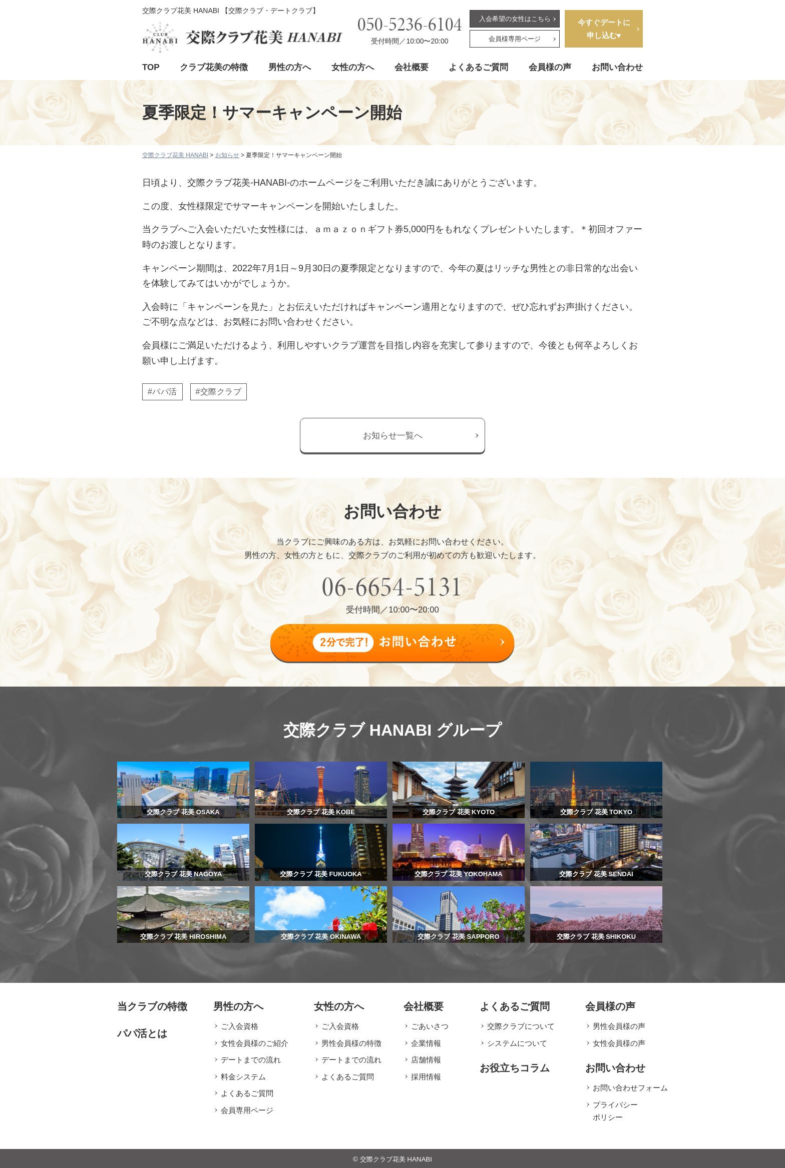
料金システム (243, 1075)
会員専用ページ (247, 1108)
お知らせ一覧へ (393, 435)
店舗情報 (426, 1058)
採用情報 (426, 1075)
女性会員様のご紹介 (254, 1041)
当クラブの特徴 (152, 1004)
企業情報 (426, 1041)
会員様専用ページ (515, 39)
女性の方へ (352, 67)
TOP (151, 67)
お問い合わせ (617, 67)
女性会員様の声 (619, 1041)
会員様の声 (550, 67)
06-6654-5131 (392, 586)
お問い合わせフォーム (630, 1086)
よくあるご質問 (478, 67)
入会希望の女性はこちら (515, 19)
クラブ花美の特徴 (214, 67)
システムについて (517, 1041)
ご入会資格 (239, 1024)
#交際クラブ (219, 391)
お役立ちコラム (515, 1066)
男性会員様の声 (619, 1024)
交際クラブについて (521, 1024)
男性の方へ (289, 67)
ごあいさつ (430, 1024)
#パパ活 (162, 391)
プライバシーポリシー (615, 1109)
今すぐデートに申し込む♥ (604, 29)
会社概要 (412, 67)
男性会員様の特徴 (351, 1041)
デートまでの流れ (251, 1058)
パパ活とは (142, 1031)
